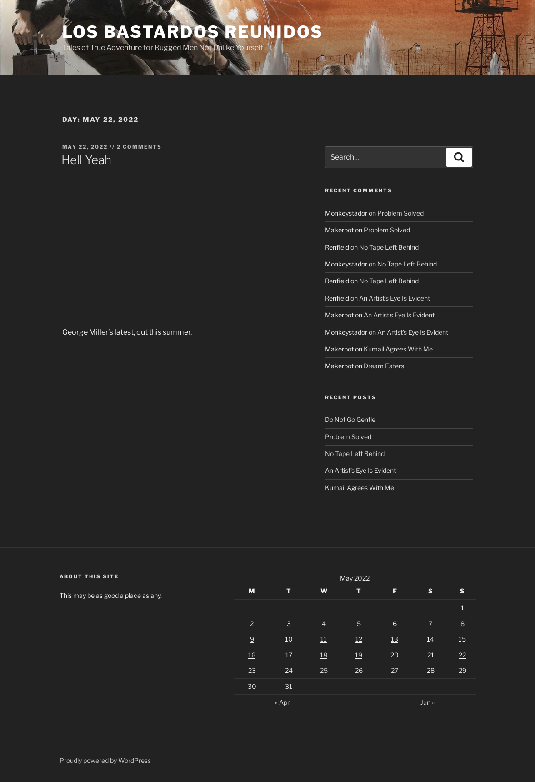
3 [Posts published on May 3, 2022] (289, 623)
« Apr (282, 702)
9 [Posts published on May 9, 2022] (252, 639)
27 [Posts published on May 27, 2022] (394, 670)
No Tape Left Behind (389, 247)
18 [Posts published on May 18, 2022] (323, 655)
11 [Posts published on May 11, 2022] (323, 639)
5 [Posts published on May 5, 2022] (359, 623)
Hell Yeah (86, 160)
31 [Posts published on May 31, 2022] (288, 686)
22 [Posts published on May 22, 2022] (462, 655)
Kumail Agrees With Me (398, 349)
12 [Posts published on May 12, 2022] (358, 639)
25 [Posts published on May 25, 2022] (324, 670)
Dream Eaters (384, 366)
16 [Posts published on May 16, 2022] (251, 655)
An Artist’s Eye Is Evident (394, 298)
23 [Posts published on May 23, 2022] (252, 670)
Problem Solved (400, 213)
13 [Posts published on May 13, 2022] (394, 639)
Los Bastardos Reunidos (192, 32)
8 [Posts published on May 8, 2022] (462, 623)
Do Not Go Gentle (350, 419)
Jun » (427, 702)
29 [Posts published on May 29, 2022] (462, 670)
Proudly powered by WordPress (105, 760)
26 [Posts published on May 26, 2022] (359, 670)
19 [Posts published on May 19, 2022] (358, 655)
